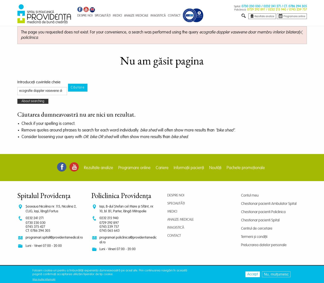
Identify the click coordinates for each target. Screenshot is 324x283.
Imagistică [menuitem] (158, 15)
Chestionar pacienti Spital (260, 220)
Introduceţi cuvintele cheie (38, 82)
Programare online (134, 168)
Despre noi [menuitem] (85, 15)
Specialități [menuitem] (103, 15)
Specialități (176, 203)
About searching (33, 101)
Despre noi (175, 195)
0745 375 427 (35, 227)
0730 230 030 (35, 223)
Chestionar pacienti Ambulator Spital (269, 204)
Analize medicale (180, 219)
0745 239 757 (109, 227)
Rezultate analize (98, 168)
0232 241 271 (35, 218)
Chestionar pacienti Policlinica (263, 212)
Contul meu (250, 195)
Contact (174, 236)
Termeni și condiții (254, 237)
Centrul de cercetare (256, 228)
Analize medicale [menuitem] (136, 15)
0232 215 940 (108, 218)
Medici (172, 211)
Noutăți (215, 168)
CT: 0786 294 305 (38, 231)
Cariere (162, 168)
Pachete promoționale (246, 168)
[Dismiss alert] (300, 32)
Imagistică (175, 227)
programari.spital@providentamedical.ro (54, 237)
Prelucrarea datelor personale (264, 245)
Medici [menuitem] (117, 15)
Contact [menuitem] (174, 15)
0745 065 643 (109, 231)
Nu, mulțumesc (276, 274)
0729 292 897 (109, 223)
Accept (252, 274)
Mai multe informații (43, 279)
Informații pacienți (189, 168)
